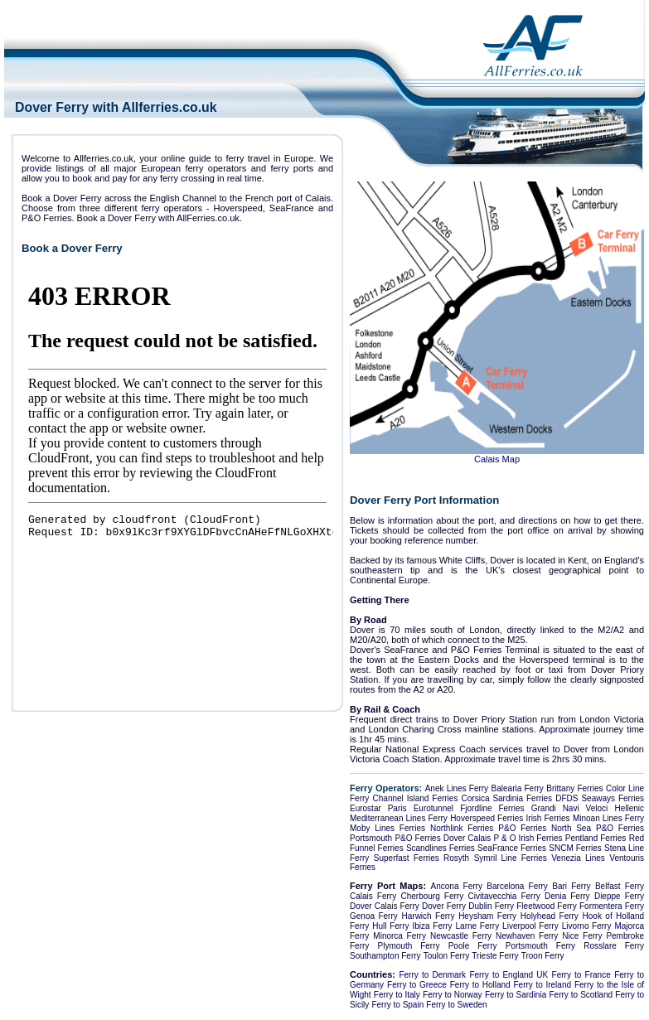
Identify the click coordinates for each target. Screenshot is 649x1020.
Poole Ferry (472, 945)
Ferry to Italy (397, 994)
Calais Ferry (373, 896)
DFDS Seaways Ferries (599, 798)
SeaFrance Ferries (511, 848)
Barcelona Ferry (517, 886)
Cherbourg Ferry (432, 896)
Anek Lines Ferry (456, 788)
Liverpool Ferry (530, 926)
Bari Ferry (571, 886)
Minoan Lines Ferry (608, 818)
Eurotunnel (433, 808)
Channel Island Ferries (415, 798)
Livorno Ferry (587, 926)
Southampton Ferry (385, 955)
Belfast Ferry (619, 886)
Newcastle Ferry (461, 935)
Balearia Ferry (518, 788)
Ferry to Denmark (432, 974)
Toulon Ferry (447, 955)
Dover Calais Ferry (384, 906)
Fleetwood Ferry (546, 906)
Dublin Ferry (491, 906)
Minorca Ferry (399, 935)
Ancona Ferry (456, 886)
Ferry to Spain (397, 1004)
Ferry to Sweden (456, 1004)
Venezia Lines (578, 858)
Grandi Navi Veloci (569, 808)
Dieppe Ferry (619, 896)
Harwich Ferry (428, 916)
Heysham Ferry (487, 916)
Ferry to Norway (452, 994)
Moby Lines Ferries (387, 828)
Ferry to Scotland (581, 994)
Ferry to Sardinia (515, 994)
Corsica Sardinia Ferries (507, 798)
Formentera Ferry (611, 906)
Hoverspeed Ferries (486, 818)
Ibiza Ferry (432, 926)
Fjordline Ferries (492, 808)
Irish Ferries (548, 818)
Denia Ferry (567, 896)
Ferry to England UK (508, 974)
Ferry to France (581, 974)
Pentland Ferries (596, 838)
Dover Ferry (444, 906)
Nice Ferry (582, 935)
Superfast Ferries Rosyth (421, 858)
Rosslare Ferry (614, 945)
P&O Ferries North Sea (544, 828)
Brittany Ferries (574, 788)
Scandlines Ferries (440, 848)
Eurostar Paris (378, 808)
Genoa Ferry (374, 916)
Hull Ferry (390, 926)
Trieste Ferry (495, 955)
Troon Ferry (542, 955)
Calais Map (497, 459)
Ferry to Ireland (543, 984)
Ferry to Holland (480, 984)
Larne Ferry (478, 926)
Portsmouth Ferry (540, 945)
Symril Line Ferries (510, 858)
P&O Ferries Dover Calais (443, 838)
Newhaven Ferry (527, 935)
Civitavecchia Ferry (503, 896)
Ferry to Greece (417, 984)
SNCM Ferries (575, 848)
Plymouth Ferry (409, 945)
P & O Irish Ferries (527, 838)
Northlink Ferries (461, 828)
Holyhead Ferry (550, 916)
